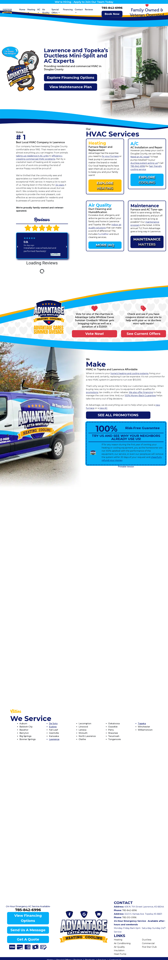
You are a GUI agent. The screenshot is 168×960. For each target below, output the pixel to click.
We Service (30, 718)
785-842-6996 (112, 7)
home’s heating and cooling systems (129, 373)
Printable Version (126, 466)
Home (22, 9)
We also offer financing (141, 392)
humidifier (103, 234)
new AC (103, 408)
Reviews (89, 9)
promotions (92, 392)
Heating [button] (31, 9)
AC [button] (38, 9)
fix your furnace (110, 156)
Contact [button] (79, 9)
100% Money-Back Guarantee (140, 395)
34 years (59, 185)
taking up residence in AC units (32, 156)
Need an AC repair (139, 157)
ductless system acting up (144, 163)
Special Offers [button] (55, 11)
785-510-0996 (129, 917)
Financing (68, 9)
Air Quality (45, 11)
